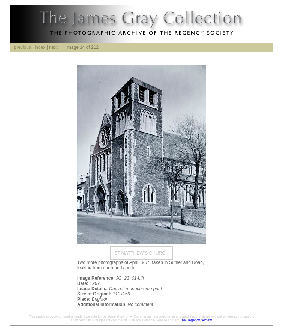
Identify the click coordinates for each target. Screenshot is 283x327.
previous (22, 47)
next (53, 47)
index (40, 47)
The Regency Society (196, 320)
